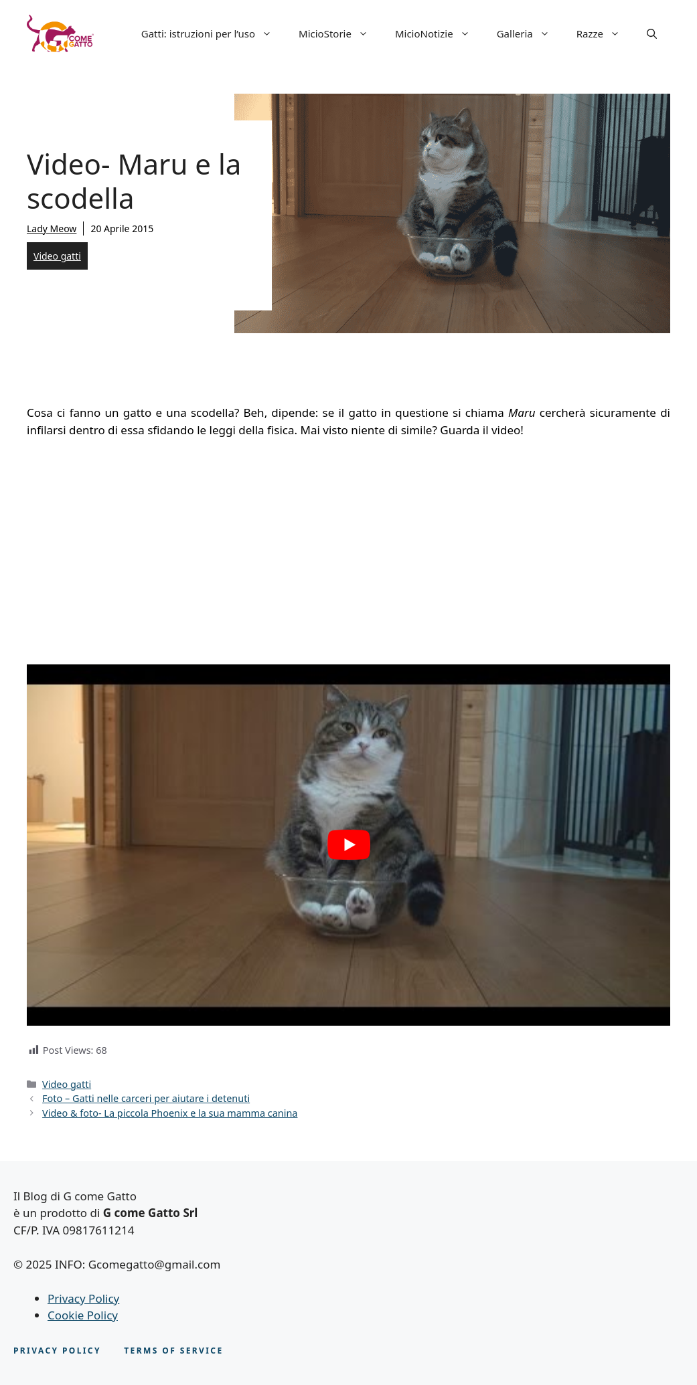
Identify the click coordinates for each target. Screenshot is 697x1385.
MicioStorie (340, 33)
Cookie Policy (83, 1315)
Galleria (530, 33)
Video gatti (57, 256)
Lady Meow (51, 228)
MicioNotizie (439, 33)
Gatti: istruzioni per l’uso (213, 33)
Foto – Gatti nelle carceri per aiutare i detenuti (146, 1098)
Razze (604, 33)
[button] (651, 33)
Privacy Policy (83, 1298)
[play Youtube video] (348, 845)
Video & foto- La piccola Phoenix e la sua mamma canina (169, 1113)
